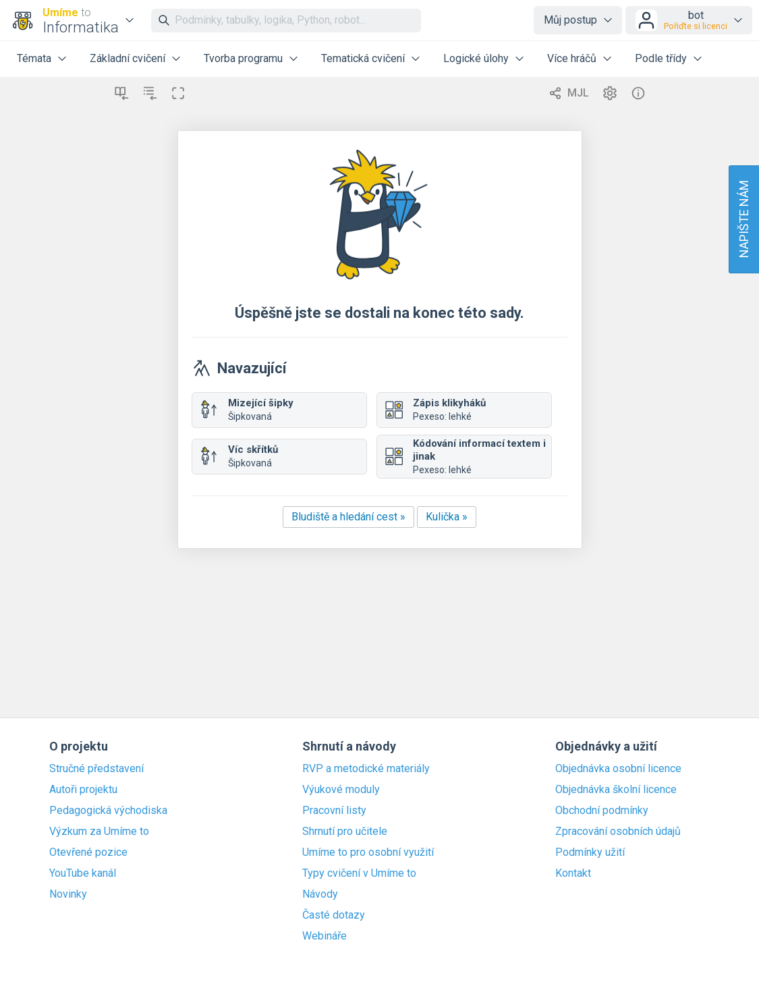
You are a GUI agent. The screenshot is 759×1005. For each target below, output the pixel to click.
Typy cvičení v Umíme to (359, 873)
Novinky (68, 894)
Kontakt (573, 873)
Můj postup (570, 19)
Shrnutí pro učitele (344, 831)
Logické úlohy (476, 58)
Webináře (324, 936)
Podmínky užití (590, 852)
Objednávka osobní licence (618, 769)
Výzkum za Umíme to (99, 831)
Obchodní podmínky (601, 811)
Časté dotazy (333, 915)
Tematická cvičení (363, 58)
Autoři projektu (83, 790)
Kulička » (447, 516)
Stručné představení (96, 769)
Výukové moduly (341, 790)
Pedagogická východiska (108, 811)
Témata (34, 58)
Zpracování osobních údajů (618, 831)
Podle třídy (661, 58)
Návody (320, 894)
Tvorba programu (243, 58)
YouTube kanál (82, 873)
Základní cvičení (127, 58)
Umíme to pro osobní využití (368, 852)
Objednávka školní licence (616, 790)
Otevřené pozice (88, 852)
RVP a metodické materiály (366, 769)
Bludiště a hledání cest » (348, 516)
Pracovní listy (334, 811)
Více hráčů (571, 58)
